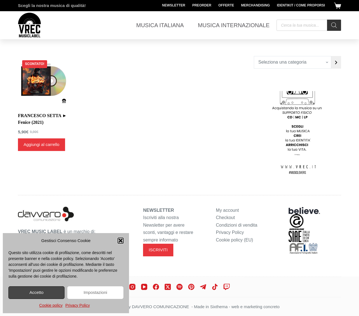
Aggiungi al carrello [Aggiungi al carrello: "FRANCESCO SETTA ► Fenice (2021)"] (41, 144)
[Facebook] (156, 287)
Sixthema (219, 306)
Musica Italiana (160, 25)
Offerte (226, 5)
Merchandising (255, 5)
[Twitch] (227, 287)
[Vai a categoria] (336, 62)
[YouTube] (144, 287)
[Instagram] (132, 287)
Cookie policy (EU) (234, 240)
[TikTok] (215, 287)
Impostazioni (95, 292)
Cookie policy (51, 305)
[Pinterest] (191, 287)
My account (227, 210)
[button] (120, 240)
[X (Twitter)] (168, 287)
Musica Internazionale (234, 25)
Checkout (225, 217)
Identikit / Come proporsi (301, 5)
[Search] (334, 25)
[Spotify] (179, 287)
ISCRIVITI (158, 249)
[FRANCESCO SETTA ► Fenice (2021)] (42, 80)
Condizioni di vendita (236, 225)
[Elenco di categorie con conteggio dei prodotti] (292, 62)
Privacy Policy (77, 305)
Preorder (201, 5)
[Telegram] (203, 287)
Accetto (36, 292)
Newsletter (173, 5)
